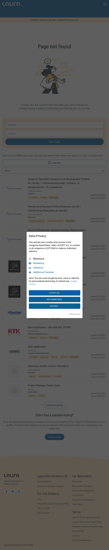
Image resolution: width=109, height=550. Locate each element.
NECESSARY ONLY (54, 299)
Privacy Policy (74, 314)
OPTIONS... (54, 306)
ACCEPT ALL (54, 293)
